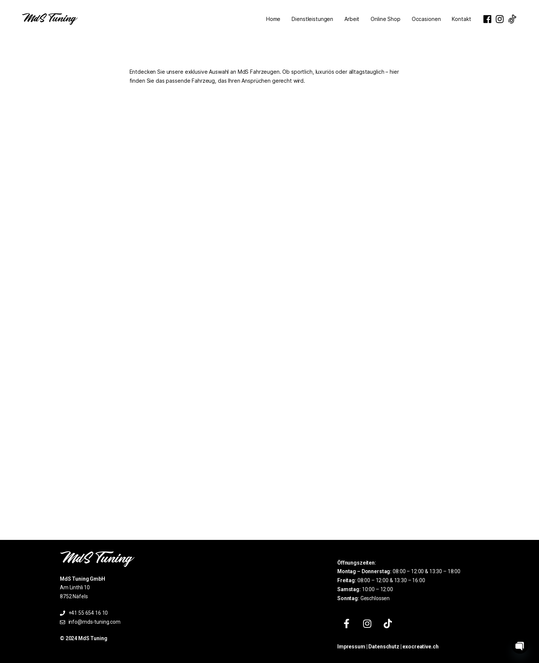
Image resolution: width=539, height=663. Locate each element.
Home (273, 19)
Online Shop (385, 19)
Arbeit (351, 19)
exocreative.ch (420, 647)
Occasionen (426, 19)
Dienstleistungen (312, 19)
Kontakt (461, 19)
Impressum (351, 647)
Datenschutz (383, 647)
